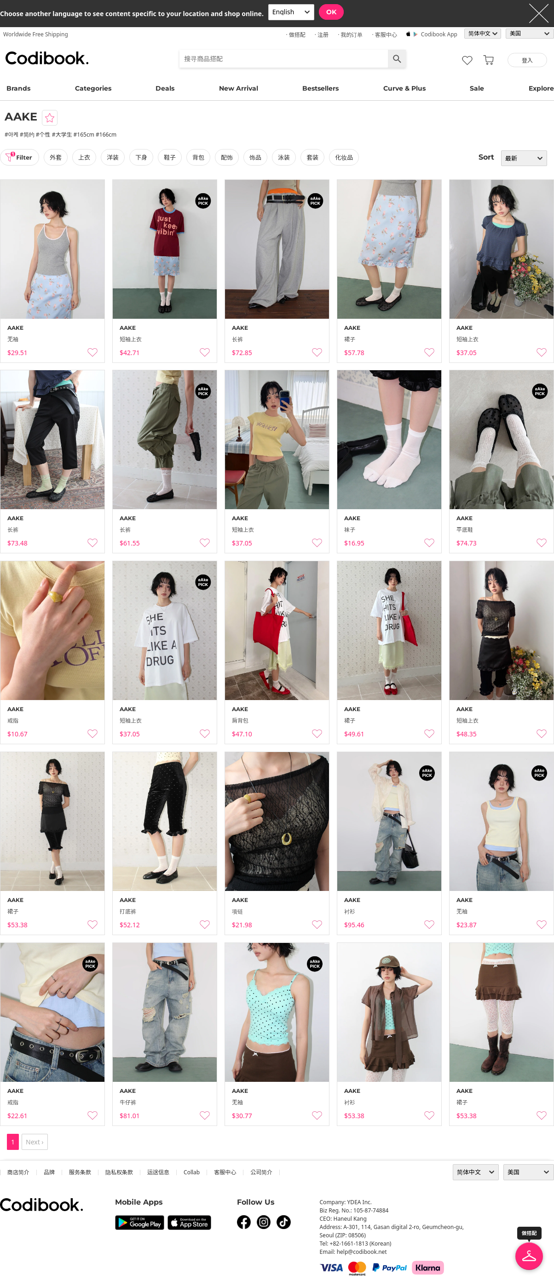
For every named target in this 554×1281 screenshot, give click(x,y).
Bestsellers (320, 88)
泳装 (287, 157)
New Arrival (238, 88)
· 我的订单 (350, 35)
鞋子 (173, 157)
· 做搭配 (295, 35)
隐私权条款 (119, 1172)
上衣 (87, 157)
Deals (165, 88)
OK (331, 12)
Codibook (47, 57)
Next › (35, 1141)
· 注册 (322, 35)
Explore (541, 88)
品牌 (49, 1172)
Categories (93, 88)
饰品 (258, 157)
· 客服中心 (384, 35)
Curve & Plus (404, 88)
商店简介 (18, 1172)
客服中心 (225, 1172)
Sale (477, 88)
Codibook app (439, 34)
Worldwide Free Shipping (35, 34)
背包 (201, 157)
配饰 (230, 157)
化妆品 (347, 157)
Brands (18, 88)
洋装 (115, 157)
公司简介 (261, 1172)
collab (192, 1172)
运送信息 (158, 1172)
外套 (58, 157)
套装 (315, 157)
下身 (144, 157)
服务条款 (80, 1172)
